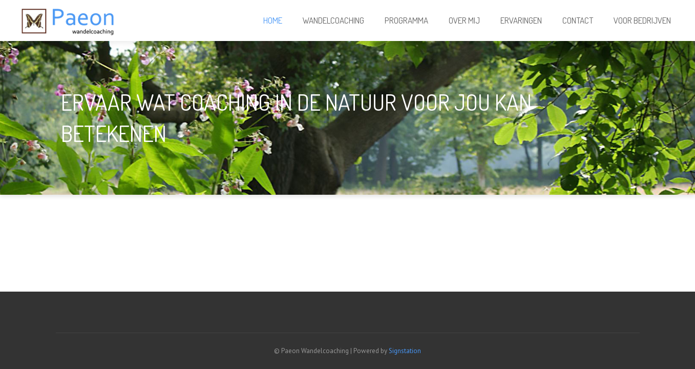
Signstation (405, 350)
